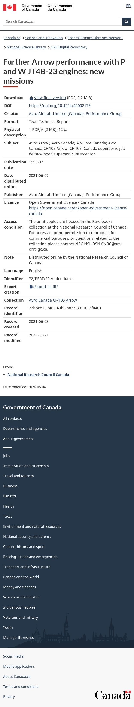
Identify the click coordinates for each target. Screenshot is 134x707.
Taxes (7, 516)
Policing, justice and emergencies (30, 556)
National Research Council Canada (38, 374)
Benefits (9, 496)
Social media (13, 656)
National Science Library (26, 47)
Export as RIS (44, 286)
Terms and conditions (20, 686)
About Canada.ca (17, 676)
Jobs (6, 455)
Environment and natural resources (32, 526)
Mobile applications (19, 666)
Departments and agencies (25, 428)
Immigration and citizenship (26, 465)
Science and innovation (44, 37)
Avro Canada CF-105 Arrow (53, 300)
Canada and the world (21, 577)
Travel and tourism (18, 476)
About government (18, 438)
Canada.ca (12, 37)
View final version (48, 97)
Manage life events (18, 637)
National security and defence (27, 536)
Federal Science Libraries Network (95, 37)
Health (8, 506)
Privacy (9, 696)
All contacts (12, 418)
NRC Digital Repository (69, 47)
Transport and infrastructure (26, 566)
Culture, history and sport (24, 546)
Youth (8, 627)
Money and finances (19, 587)
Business (10, 486)
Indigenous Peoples (19, 607)
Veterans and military (20, 617)
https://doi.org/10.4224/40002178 (60, 105)
